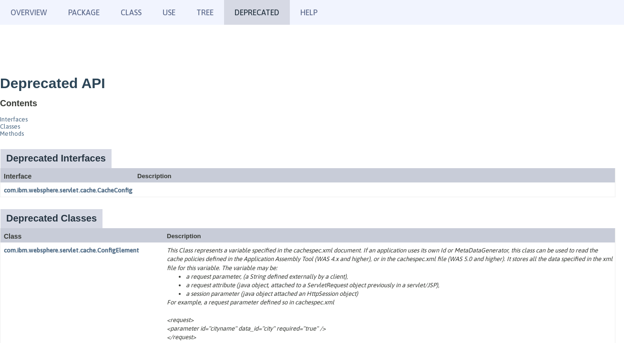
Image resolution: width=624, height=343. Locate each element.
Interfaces (14, 119)
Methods (12, 133)
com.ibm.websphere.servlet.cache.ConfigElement (71, 250)
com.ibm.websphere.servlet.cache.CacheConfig (68, 190)
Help (308, 12)
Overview (28, 12)
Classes (10, 126)
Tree (205, 12)
